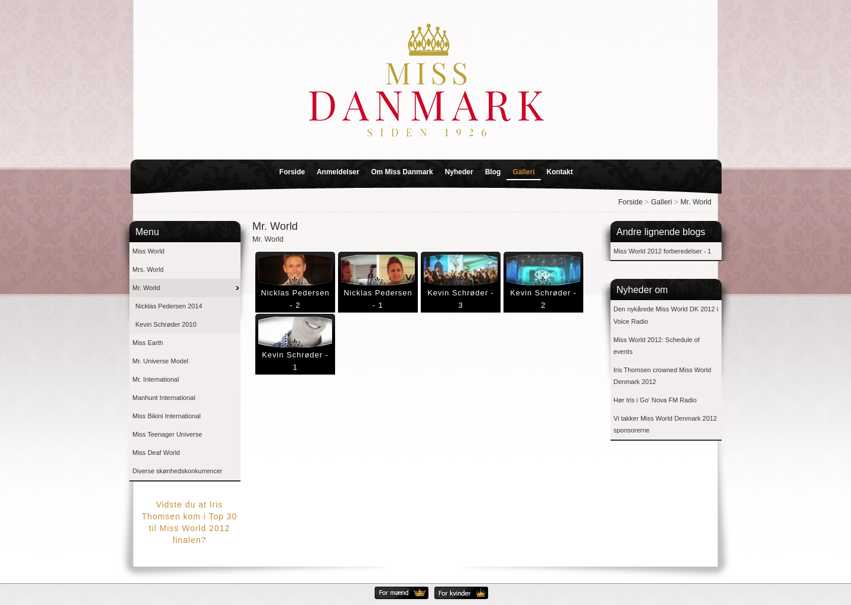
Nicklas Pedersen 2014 (168, 306)
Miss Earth (147, 342)
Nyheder (459, 172)
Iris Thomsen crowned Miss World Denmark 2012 (662, 376)
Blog (493, 172)
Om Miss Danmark (402, 172)
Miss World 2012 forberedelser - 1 (662, 251)
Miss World (148, 251)
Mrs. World (148, 269)
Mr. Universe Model (160, 361)
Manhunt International (163, 397)
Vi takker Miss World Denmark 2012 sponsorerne (665, 424)
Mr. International (155, 379)
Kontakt (560, 172)
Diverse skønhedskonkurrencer (177, 470)
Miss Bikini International (166, 415)
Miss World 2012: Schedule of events (656, 346)
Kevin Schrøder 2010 (165, 324)
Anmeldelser (338, 172)
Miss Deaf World (156, 452)
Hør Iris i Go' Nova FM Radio (655, 400)
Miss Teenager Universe (167, 434)
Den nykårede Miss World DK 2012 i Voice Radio (665, 315)
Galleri (523, 172)
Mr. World (696, 202)
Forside (292, 172)
